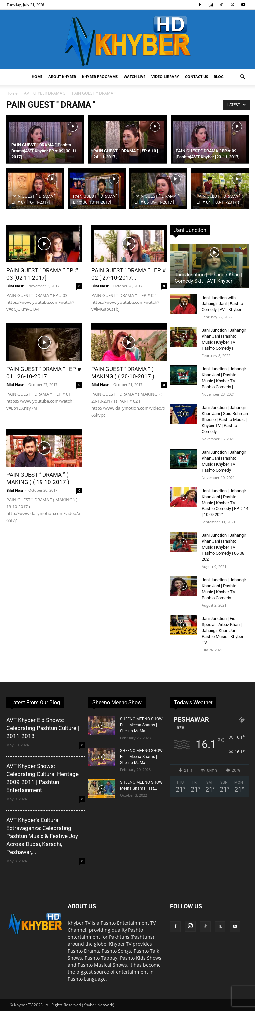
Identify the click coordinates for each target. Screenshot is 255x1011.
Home (37, 76)
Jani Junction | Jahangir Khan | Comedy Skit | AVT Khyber (208, 278)
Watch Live (134, 76)
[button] (242, 77)
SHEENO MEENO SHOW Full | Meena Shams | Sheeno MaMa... (141, 725)
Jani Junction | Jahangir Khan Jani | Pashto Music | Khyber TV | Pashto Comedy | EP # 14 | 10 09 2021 (225, 502)
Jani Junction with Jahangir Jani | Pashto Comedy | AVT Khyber (222, 303)
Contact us (196, 76)
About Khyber (62, 76)
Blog (219, 76)
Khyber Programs (100, 76)
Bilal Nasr (15, 285)
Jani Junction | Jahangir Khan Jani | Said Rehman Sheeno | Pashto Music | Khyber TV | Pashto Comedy (225, 419)
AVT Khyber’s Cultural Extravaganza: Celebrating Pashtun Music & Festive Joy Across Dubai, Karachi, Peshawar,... (42, 836)
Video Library (165, 76)
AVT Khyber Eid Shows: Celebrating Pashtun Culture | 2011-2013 (42, 728)
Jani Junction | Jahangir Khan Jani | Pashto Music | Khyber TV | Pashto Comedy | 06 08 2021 (224, 547)
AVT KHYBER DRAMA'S (45, 93)
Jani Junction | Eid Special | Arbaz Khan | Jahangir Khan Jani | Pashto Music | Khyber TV (222, 630)
